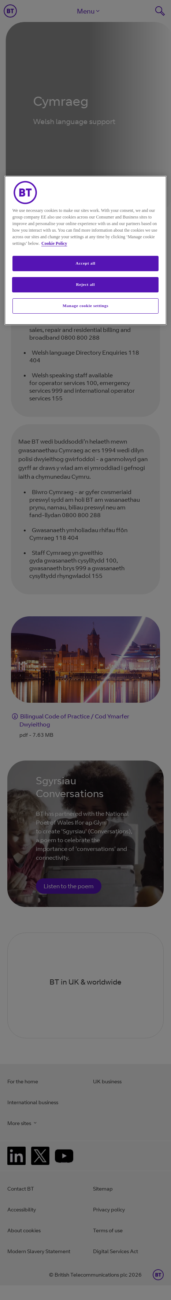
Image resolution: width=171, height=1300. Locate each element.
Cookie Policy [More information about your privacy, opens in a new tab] (54, 243)
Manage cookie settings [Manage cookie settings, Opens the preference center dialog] (85, 305)
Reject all (85, 284)
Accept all (85, 263)
